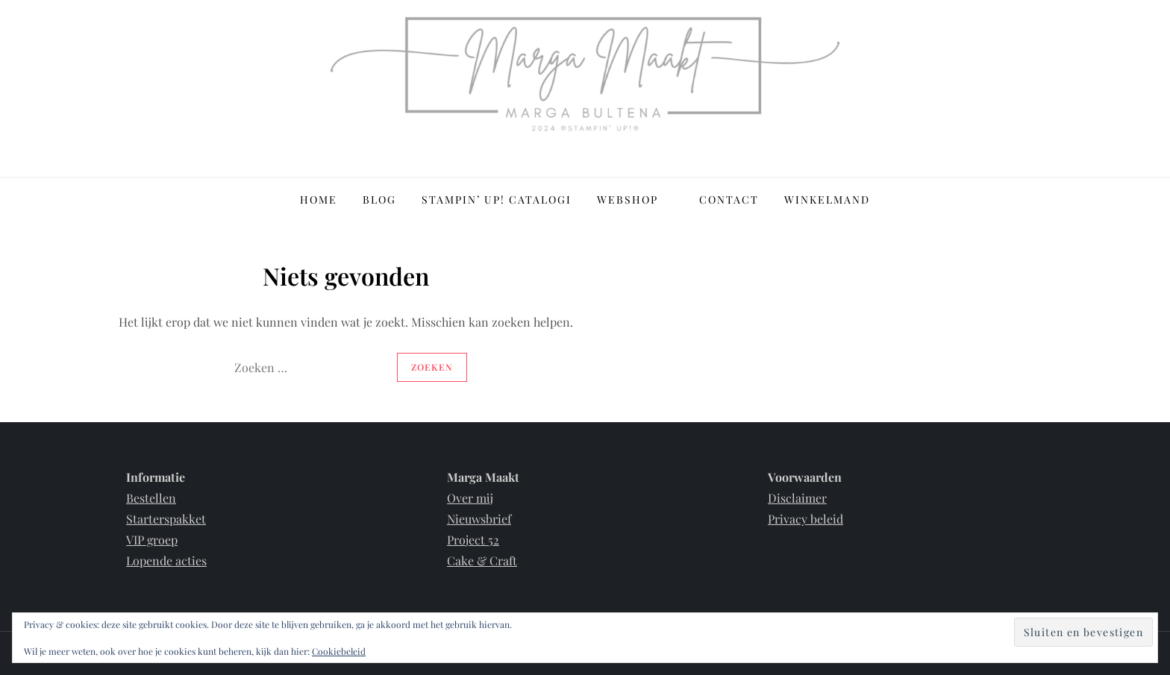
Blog (379, 199)
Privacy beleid (805, 519)
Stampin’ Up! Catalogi (497, 199)
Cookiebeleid (339, 651)
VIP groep (152, 539)
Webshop (635, 199)
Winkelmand (827, 199)
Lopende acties (166, 560)
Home (318, 199)
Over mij (470, 498)
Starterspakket (166, 519)
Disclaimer (797, 498)
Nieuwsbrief (479, 519)
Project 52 (473, 539)
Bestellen (151, 498)
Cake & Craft (482, 560)
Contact (729, 199)
